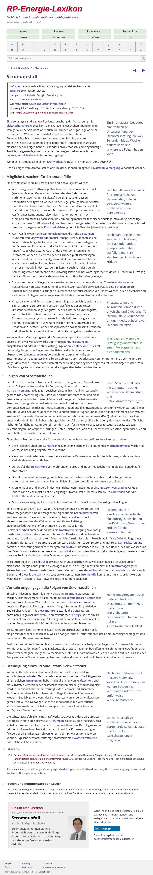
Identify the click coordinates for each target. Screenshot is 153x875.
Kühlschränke (52, 446)
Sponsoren (27, 867)
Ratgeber (58, 31)
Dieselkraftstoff (31, 574)
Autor (7, 867)
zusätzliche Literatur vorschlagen (47, 103)
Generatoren (81, 610)
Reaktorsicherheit (18, 530)
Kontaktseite (125, 793)
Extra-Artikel (94, 31)
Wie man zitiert (18, 103)
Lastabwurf (39, 354)
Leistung (76, 521)
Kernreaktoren (83, 513)
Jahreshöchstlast (101, 227)
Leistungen (87, 233)
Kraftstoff (18, 496)
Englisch (14, 90)
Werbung (26, 863)
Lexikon (23, 31)
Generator (41, 193)
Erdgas (47, 562)
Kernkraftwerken (17, 517)
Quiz (130, 37)
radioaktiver (68, 547)
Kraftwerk (53, 162)
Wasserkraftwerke (85, 738)
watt (40, 238)
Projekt (8, 863)
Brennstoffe (88, 574)
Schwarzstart (34, 680)
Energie (77, 615)
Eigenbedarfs (15, 525)
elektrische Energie (34, 95)
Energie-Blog (130, 31)
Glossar (22, 37)
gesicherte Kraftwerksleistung (49, 227)
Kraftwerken (84, 680)
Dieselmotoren (47, 610)
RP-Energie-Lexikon (44, 8)
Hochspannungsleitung (32, 773)
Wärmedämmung (118, 446)
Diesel (38, 615)
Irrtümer (94, 37)
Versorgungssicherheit (21, 155)
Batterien (119, 492)
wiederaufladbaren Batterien (80, 598)
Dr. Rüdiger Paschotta (30, 99)
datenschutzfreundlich (107, 838)
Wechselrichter (44, 602)
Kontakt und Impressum (53, 867)
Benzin (11, 574)
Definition (15, 86)
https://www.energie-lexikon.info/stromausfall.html (45, 112)
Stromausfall (42, 68)
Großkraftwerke (42, 223)
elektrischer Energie (19, 125)
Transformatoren (115, 282)
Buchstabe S (25, 68)
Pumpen (58, 721)
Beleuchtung (39, 466)
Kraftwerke (41, 342)
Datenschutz (48, 863)
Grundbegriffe (54, 95)
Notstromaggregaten (124, 566)
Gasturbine (27, 729)
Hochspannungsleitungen (51, 233)
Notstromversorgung (106, 168)
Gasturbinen (34, 742)
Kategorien (59, 37)
